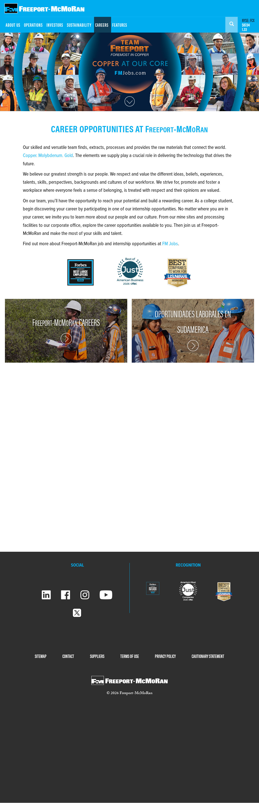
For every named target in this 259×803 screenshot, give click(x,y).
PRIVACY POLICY (165, 656)
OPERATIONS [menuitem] (33, 24)
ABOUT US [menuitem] (13, 24)
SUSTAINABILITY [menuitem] (79, 24)
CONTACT (68, 656)
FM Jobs (170, 244)
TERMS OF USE (129, 656)
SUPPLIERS (97, 656)
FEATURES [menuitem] (119, 24)
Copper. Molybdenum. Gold (48, 155)
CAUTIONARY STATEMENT (208, 656)
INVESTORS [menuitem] (54, 24)
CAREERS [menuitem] (101, 24)
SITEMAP (40, 656)
